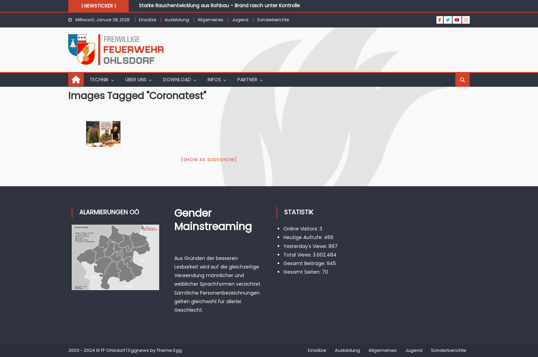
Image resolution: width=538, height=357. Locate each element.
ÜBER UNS (136, 79)
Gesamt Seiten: (302, 272)
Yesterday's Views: (305, 246)
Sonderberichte (273, 20)
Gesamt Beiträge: (305, 263)
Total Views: (298, 254)
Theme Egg (169, 350)
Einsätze (147, 20)
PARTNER (247, 79)
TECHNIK (99, 79)
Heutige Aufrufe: (303, 237)
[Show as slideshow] (209, 159)
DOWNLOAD (177, 79)
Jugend (240, 20)
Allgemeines (210, 20)
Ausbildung (177, 20)
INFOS (214, 79)
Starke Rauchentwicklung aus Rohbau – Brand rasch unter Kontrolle (219, 5)
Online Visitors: (301, 228)
